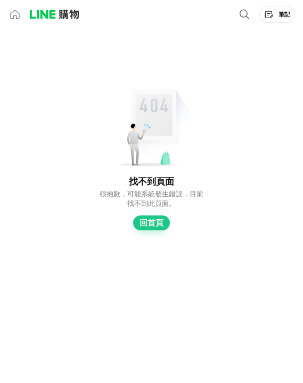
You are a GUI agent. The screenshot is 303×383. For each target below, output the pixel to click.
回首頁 (151, 223)
